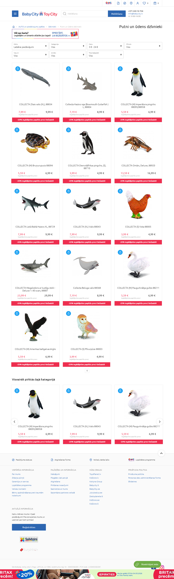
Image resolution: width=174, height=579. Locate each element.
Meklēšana (116, 13)
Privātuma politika (136, 474)
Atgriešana (55, 481)
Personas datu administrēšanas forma (144, 478)
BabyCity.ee (95, 489)
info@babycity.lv (135, 14)
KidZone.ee (95, 500)
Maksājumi (55, 474)
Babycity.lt (94, 485)
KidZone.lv (94, 478)
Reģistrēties (28, 527)
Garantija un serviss (20, 481)
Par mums (16, 474)
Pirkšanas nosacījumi (59, 485)
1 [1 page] (87, 370)
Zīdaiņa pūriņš (18, 478)
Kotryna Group (96, 481)
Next (160, 421)
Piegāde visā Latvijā (59, 478)
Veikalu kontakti (19, 489)
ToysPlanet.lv (95, 474)
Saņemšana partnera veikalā (63, 493)
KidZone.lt (94, 504)
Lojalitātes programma (21, 485)
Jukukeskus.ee (96, 493)
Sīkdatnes (132, 481)
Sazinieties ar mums (59, 489)
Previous (14, 421)
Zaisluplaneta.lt (96, 496)
